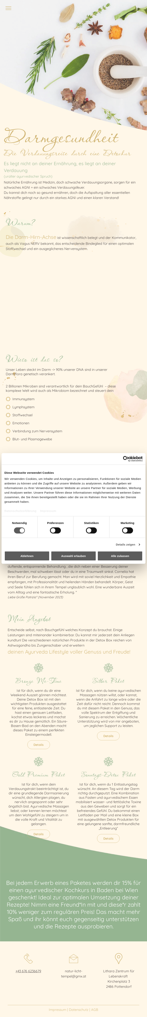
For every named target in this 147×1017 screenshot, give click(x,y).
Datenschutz (78, 1009)
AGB (94, 1009)
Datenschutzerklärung (20, 510)
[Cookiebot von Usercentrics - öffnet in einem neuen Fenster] (126, 459)
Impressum (48, 510)
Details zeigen (125, 544)
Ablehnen (26, 556)
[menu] (8, 8)
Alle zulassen (120, 556)
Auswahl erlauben (73, 556)
